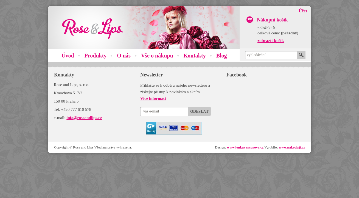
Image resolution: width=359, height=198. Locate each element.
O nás (123, 56)
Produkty (96, 56)
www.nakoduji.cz (292, 147)
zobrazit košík (270, 40)
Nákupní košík (272, 20)
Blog (221, 56)
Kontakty (195, 56)
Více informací (153, 98)
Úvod (67, 56)
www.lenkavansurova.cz (245, 147)
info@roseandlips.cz (84, 118)
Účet (303, 11)
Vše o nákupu (157, 56)
